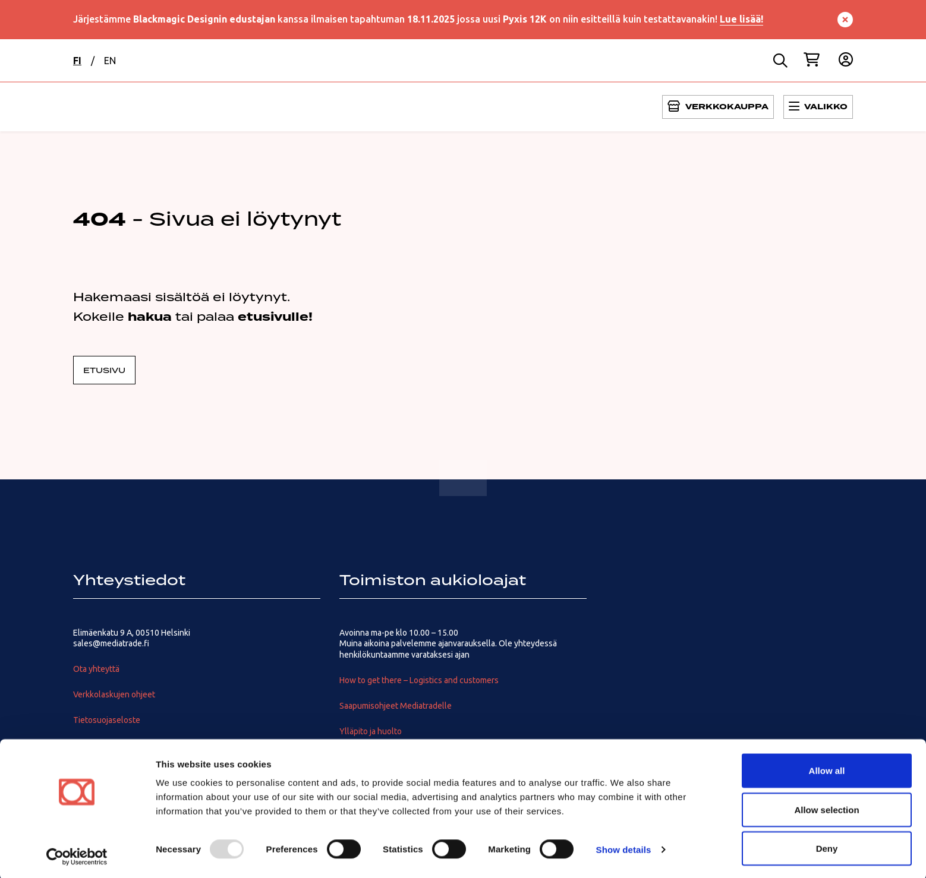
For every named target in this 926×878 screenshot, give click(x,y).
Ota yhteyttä (96, 669)
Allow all (827, 768)
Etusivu (104, 370)
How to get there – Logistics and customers (419, 680)
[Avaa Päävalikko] (718, 107)
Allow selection (826, 808)
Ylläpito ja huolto (370, 731)
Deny (827, 846)
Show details (623, 847)
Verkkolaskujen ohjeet (114, 694)
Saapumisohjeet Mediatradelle (395, 705)
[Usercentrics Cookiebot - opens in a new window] (77, 855)
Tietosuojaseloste (106, 720)
